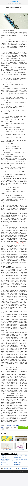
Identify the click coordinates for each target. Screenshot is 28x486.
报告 (20, 3)
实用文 (16, 3)
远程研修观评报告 (17, 457)
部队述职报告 (3, 462)
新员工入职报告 (17, 464)
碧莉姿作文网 (12, 471)
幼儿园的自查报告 (17, 462)
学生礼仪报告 (16, 460)
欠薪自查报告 (3, 457)
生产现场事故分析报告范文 (22, 468)
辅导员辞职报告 (4, 455)
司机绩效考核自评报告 (8, 468)
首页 (13, 3)
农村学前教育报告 (4, 464)
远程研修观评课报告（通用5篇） (7, 459)
